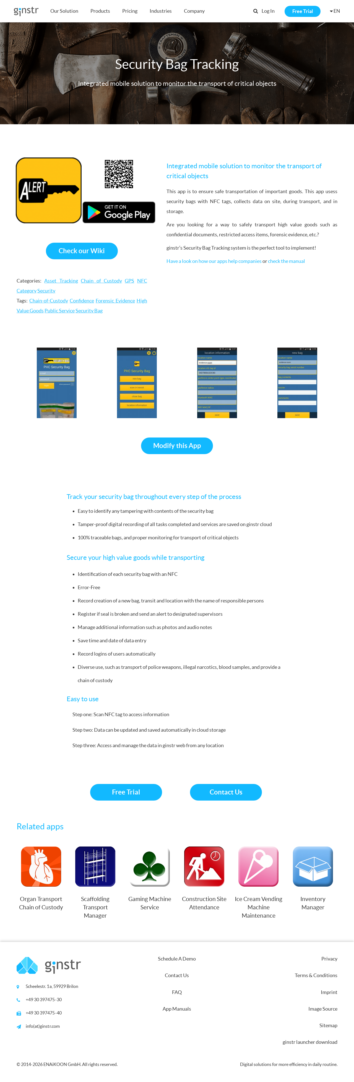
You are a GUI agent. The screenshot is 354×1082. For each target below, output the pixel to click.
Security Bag (89, 311)
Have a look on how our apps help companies (214, 261)
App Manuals (177, 1009)
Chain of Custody (101, 281)
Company (194, 11)
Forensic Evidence (115, 301)
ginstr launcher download (310, 1042)
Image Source (322, 1009)
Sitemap (328, 1025)
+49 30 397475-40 (44, 1012)
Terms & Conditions (316, 975)
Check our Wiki (82, 251)
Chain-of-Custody (48, 301)
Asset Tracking (61, 281)
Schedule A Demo (177, 959)
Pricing (129, 11)
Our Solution (64, 11)
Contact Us (226, 792)
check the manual (286, 261)
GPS (129, 281)
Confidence (82, 301)
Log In (268, 11)
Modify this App (177, 445)
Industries (161, 11)
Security (46, 291)
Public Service (60, 311)
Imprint (329, 992)
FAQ (177, 992)
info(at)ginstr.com (43, 1026)
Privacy (329, 959)
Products (100, 11)
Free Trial (302, 11)
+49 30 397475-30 (44, 999)
